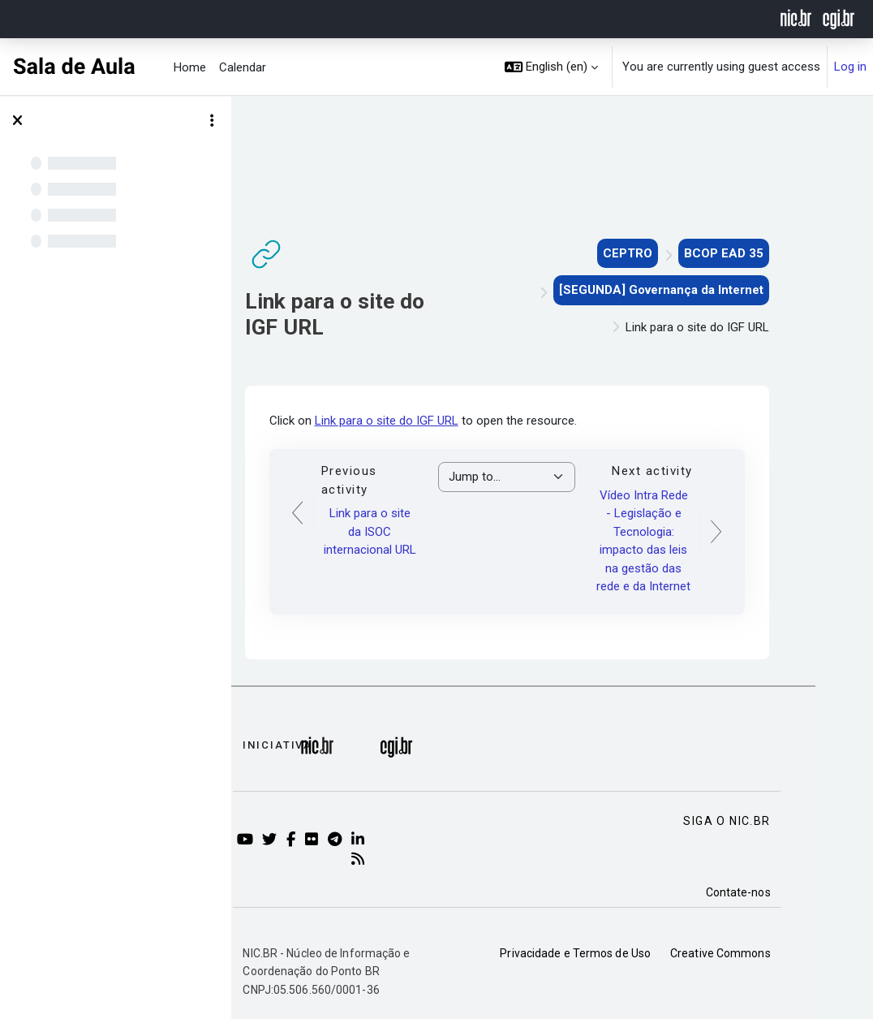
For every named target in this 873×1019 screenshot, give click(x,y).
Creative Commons (766, 953)
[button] (551, 67)
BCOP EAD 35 (769, 253)
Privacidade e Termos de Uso (621, 953)
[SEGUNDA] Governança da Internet (706, 290)
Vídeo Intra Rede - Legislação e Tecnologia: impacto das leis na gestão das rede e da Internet (690, 541)
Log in (850, 66)
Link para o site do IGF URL (432, 420)
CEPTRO (673, 253)
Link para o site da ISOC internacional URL (415, 531)
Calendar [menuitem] (242, 67)
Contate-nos (783, 892)
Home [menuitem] (190, 67)
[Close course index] (17, 121)
